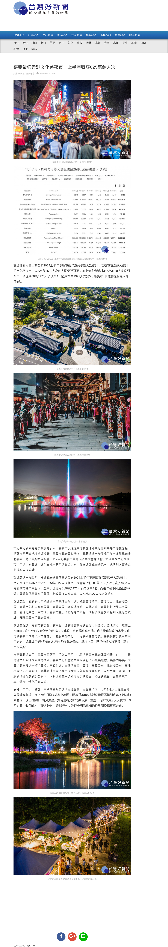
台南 (107, 42)
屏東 (125, 42)
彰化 (70, 42)
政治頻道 (19, 35)
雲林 (88, 42)
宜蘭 (143, 42)
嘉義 (98, 42)
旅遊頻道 (76, 35)
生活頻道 (47, 35)
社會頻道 (33, 35)
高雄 (116, 42)
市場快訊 (105, 35)
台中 (61, 42)
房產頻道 (120, 35)
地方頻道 (91, 35)
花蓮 (16, 49)
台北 (16, 42)
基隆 (134, 42)
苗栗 (52, 42)
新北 (25, 42)
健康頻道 (62, 35)
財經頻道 (134, 35)
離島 (34, 49)
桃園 (34, 42)
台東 (25, 49)
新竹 (43, 42)
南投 (79, 42)
